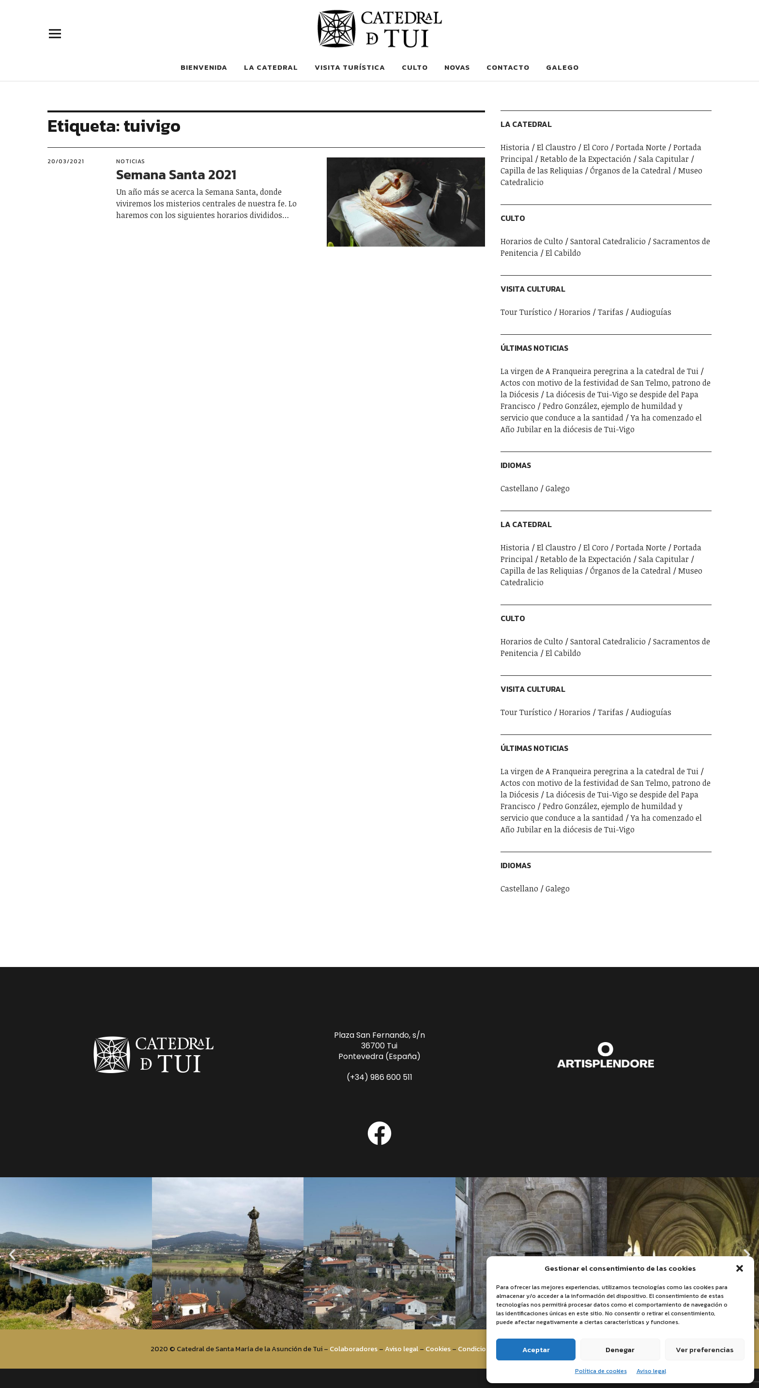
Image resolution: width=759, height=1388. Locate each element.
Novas (457, 67)
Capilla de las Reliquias (542, 170)
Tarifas (610, 312)
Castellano (519, 488)
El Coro (595, 147)
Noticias (130, 161)
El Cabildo (563, 253)
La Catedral (271, 67)
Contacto (508, 67)
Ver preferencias (705, 1349)
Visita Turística (350, 67)
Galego (562, 67)
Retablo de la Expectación (585, 159)
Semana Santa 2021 (176, 174)
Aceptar (536, 1349)
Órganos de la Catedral (630, 170)
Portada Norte (641, 147)
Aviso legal (651, 1371)
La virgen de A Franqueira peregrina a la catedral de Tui (599, 371)
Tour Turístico (526, 312)
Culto (415, 67)
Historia (515, 147)
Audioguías (651, 312)
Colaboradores (354, 1348)
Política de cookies (601, 1371)
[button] (739, 1268)
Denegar (620, 1349)
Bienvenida (204, 67)
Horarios (575, 312)
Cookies (438, 1348)
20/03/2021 (65, 161)
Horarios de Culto (532, 241)
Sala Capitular (663, 159)
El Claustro (556, 147)
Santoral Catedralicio (608, 241)
